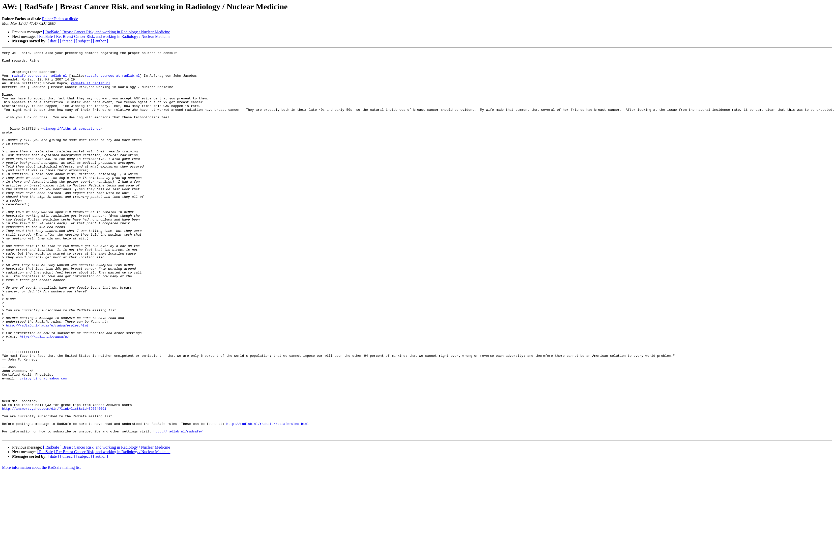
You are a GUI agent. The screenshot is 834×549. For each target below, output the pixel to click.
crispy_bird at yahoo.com (43, 444)
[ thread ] (67, 41)
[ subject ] (84, 41)
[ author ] (100, 41)
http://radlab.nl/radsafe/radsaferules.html (47, 380)
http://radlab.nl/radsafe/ (44, 394)
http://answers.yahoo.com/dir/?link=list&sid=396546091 (54, 480)
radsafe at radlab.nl (90, 90)
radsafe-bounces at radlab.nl (39, 80)
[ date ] (53, 41)
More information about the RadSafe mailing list (41, 544)
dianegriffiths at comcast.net (71, 144)
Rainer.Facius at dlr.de (60, 19)
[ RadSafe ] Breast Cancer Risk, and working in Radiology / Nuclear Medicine (106, 32)
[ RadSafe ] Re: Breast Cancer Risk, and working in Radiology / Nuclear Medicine (103, 36)
